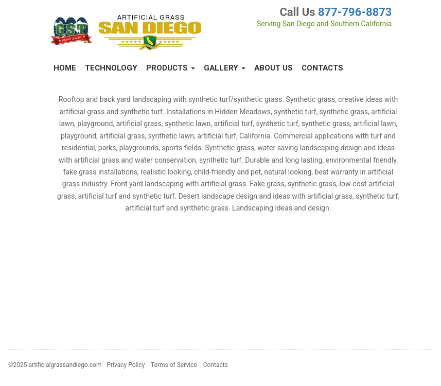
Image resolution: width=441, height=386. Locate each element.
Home (65, 68)
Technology (111, 68)
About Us (273, 68)
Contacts (322, 68)
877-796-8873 (355, 12)
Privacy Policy (126, 365)
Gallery (224, 68)
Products (170, 68)
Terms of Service (174, 365)
